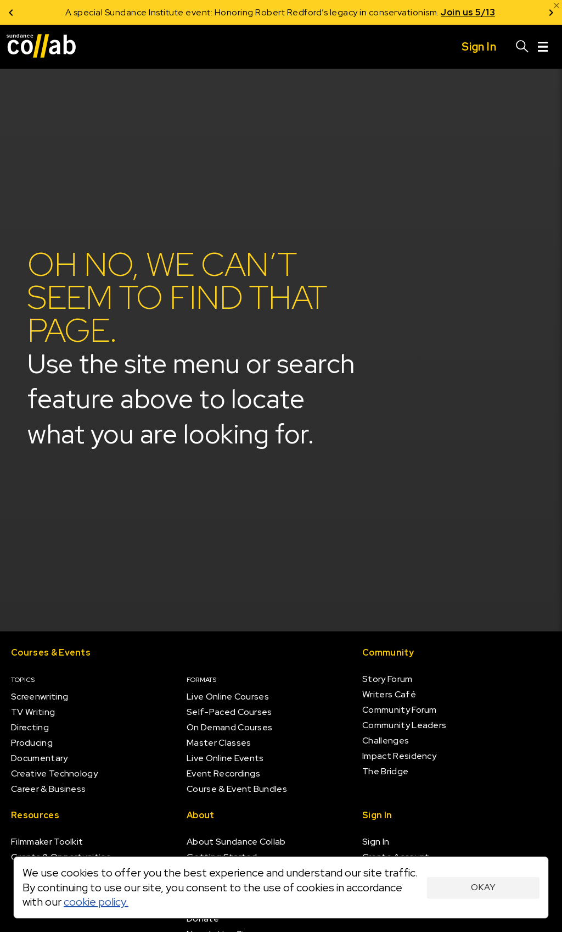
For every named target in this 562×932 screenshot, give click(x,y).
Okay (483, 887)
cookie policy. (96, 902)
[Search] (522, 47)
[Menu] (543, 47)
